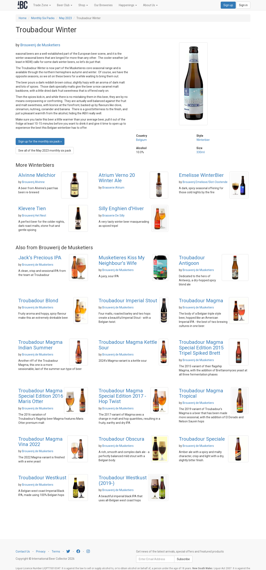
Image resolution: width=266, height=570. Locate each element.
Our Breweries (103, 5)
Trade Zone (42, 5)
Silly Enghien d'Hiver (121, 208)
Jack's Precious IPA (39, 258)
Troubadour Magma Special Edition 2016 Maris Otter (40, 396)
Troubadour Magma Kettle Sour (128, 344)
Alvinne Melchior (37, 175)
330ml (200, 152)
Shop (83, 5)
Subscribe (183, 559)
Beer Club (64, 5)
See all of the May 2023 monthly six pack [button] (44, 150)
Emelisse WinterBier (201, 175)
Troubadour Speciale (202, 439)
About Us (150, 5)
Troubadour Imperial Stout (128, 301)
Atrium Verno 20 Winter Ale (117, 177)
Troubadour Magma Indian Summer (40, 344)
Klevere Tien (32, 208)
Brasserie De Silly (113, 215)
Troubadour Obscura (121, 439)
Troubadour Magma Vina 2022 (40, 441)
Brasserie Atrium (113, 187)
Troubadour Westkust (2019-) (123, 480)
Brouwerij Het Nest (34, 215)
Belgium (141, 139)
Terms (56, 551)
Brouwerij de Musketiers (40, 45)
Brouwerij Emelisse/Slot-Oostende (205, 182)
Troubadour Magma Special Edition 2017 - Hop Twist (122, 396)
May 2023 (65, 18)
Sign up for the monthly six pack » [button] (40, 141)
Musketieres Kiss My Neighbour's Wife (122, 260)
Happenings (128, 5)
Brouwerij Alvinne (33, 182)
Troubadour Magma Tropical (201, 393)
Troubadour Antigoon (192, 260)
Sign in (243, 5)
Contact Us (23, 551)
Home (23, 18)
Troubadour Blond (38, 301)
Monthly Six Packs (43, 18)
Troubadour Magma (201, 301)
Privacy (41, 551)
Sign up (228, 5)
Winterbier (203, 139)
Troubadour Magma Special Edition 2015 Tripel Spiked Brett (201, 347)
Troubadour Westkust (42, 478)
